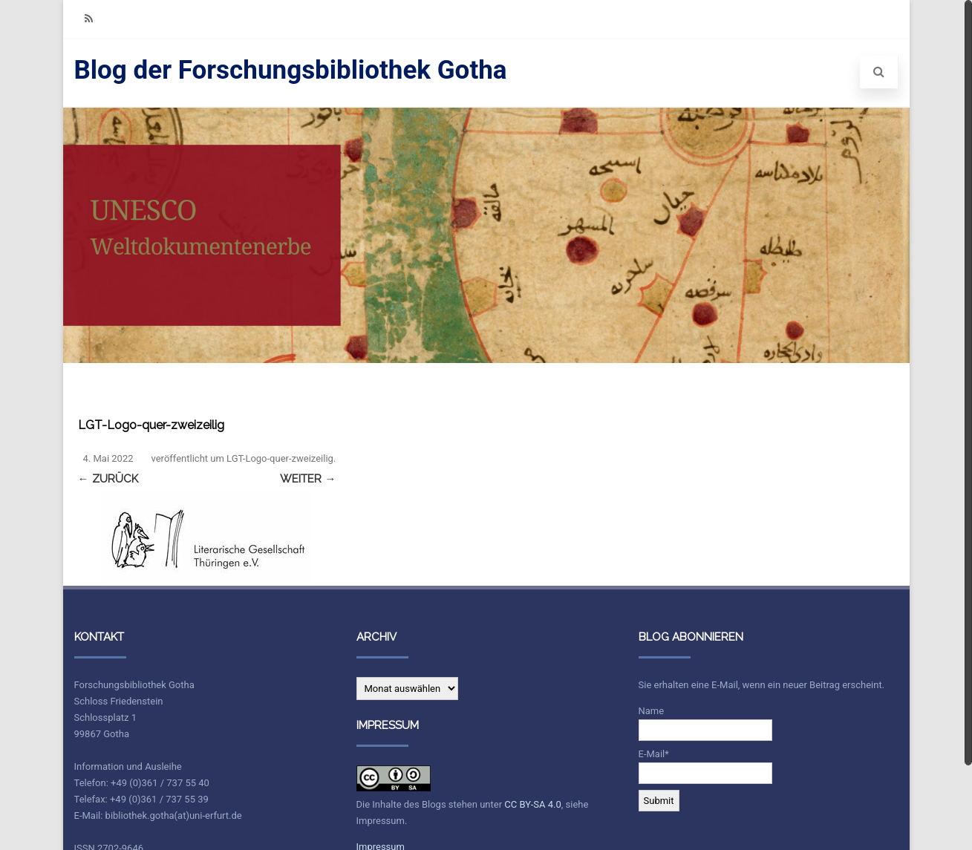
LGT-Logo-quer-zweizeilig (279, 458)
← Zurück (108, 479)
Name (705, 723)
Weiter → (308, 479)
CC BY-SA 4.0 (532, 804)
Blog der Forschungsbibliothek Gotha (290, 70)
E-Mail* (705, 766)
